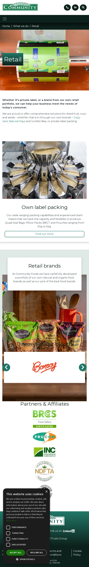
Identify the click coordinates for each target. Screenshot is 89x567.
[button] (26, 559)
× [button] (46, 492)
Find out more (44, 234)
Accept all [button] (16, 552)
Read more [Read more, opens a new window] (11, 520)
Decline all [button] (36, 552)
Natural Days (17, 121)
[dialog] (26, 526)
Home (6, 26)
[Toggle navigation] (4, 19)
